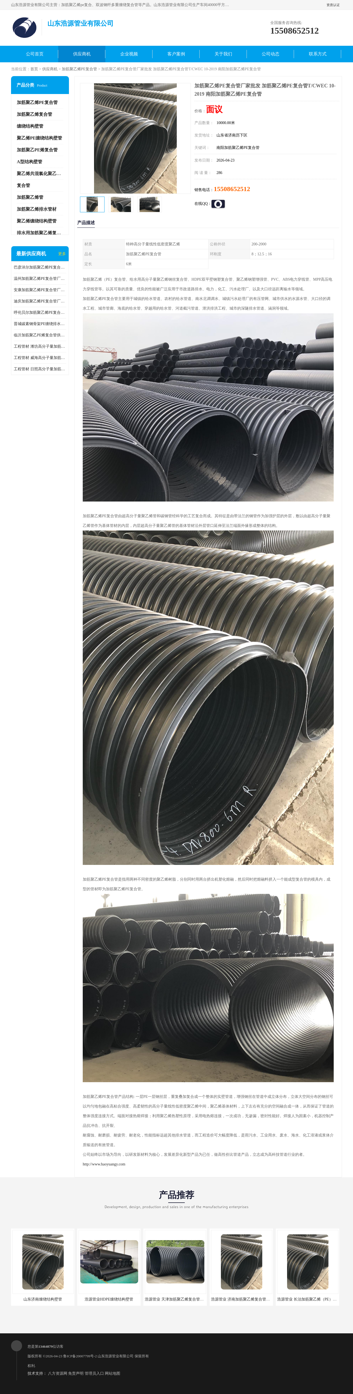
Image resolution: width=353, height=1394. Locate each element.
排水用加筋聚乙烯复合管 (41, 232)
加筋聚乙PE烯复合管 (37, 150)
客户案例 (176, 54)
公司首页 (35, 54)
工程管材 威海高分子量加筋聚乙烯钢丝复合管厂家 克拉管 (40, 358)
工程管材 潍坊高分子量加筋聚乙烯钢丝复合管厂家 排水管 (40, 346)
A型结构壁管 (29, 161)
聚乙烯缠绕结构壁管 (37, 221)
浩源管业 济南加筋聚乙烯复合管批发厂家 (246, 1299)
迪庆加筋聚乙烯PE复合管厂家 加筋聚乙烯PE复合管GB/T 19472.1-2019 (40, 301)
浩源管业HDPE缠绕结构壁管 (109, 1299)
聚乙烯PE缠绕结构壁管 (39, 138)
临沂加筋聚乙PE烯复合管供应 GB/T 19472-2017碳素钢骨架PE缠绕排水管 (40, 335)
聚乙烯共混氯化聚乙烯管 (41, 173)
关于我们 (223, 54)
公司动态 (270, 54)
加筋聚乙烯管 (30, 197)
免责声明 (76, 1373)
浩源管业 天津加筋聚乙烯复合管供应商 (178, 1299)
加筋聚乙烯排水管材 (37, 209)
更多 (62, 254)
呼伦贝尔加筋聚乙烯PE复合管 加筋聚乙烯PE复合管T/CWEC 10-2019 (40, 312)
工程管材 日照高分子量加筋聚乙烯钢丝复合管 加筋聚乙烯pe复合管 (40, 369)
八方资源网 (57, 1373)
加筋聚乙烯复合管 (34, 114)
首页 (34, 69)
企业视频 (129, 54)
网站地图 (112, 1373)
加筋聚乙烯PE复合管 (79, 69)
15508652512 (232, 188)
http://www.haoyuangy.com (104, 1164)
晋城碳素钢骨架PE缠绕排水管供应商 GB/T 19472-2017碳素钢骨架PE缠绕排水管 (40, 324)
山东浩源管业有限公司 (115, 1356)
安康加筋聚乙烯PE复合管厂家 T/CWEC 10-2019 (40, 290)
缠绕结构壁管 (30, 126)
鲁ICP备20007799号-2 (80, 1356)
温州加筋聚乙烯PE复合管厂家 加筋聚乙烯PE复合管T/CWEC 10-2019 (40, 279)
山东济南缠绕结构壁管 (42, 1299)
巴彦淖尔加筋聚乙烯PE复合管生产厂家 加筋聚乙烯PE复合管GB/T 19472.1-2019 (40, 267)
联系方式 (318, 54)
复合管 (23, 185)
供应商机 (82, 54)
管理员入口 (94, 1373)
